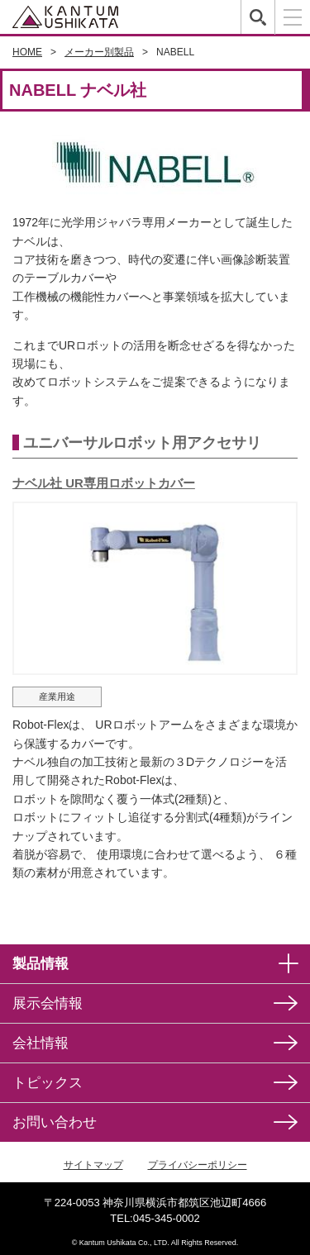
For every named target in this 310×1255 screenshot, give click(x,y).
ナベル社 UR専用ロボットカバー (103, 483)
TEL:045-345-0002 (154, 1218)
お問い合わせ (54, 1122)
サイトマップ (93, 1165)
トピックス (47, 1083)
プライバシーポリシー (197, 1165)
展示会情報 (47, 1003)
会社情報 (40, 1043)
